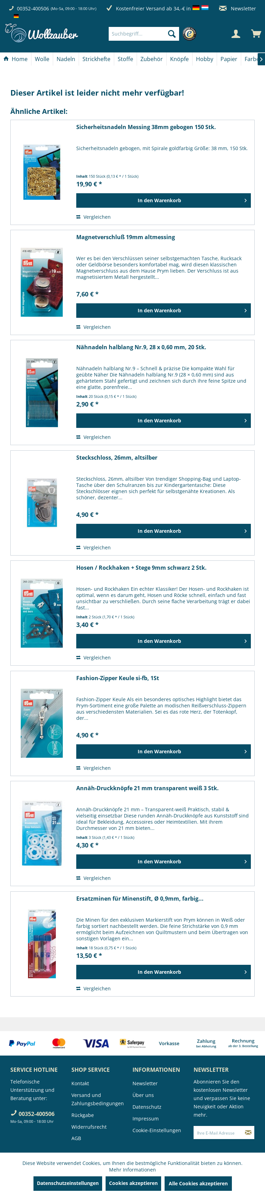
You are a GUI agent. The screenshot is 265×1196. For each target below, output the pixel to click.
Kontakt (80, 1083)
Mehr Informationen (132, 1169)
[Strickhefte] (96, 59)
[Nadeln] (66, 59)
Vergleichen (93, 217)
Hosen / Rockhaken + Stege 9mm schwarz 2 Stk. (141, 567)
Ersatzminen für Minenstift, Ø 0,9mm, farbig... (140, 898)
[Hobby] (205, 59)
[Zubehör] (151, 59)
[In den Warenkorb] (163, 200)
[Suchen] (172, 34)
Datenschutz (146, 1107)
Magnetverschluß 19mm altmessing (125, 237)
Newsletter (237, 8)
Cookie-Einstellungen (156, 1130)
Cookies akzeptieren (133, 1183)
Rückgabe (82, 1115)
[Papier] (229, 59)
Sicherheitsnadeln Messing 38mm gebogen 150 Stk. (146, 127)
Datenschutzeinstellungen (68, 1183)
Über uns (143, 1095)
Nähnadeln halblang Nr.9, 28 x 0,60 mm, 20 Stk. (141, 347)
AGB (76, 1138)
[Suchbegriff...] (144, 34)
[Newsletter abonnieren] (248, 1132)
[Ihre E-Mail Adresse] (218, 1132)
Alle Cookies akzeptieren (198, 1183)
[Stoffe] (125, 59)
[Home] (15, 59)
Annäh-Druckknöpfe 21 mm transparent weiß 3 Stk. (147, 788)
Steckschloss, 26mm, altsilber (116, 457)
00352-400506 (33, 8)
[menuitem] (154, 34)
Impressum (145, 1118)
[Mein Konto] (236, 34)
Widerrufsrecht (89, 1127)
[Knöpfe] (179, 59)
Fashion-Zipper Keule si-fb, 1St (117, 678)
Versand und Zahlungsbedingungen (97, 1099)
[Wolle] (42, 59)
